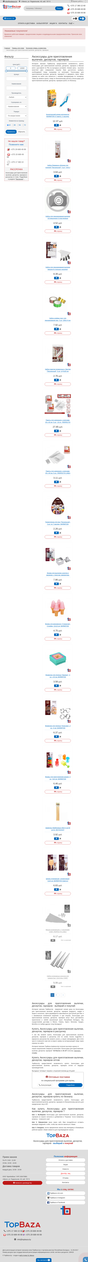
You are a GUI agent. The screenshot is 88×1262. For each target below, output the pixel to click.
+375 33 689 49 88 (76, 13)
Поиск (59, 8)
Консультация (45, 1085)
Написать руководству (22, 1183)
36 (14, 125)
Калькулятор (42, 23)
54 (19, 125)
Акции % (53, 23)
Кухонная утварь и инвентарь (36, 48)
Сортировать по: (16, 102)
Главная (7, 48)
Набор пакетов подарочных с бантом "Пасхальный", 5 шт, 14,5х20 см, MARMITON (58, 371)
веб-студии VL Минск (27, 1255)
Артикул (16, 74)
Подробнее (70, 1085)
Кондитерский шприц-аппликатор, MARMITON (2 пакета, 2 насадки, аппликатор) (57, 117)
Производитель (16, 93)
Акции (65, 1164)
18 (9, 125)
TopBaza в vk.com (55, 1193)
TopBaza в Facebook (56, 1202)
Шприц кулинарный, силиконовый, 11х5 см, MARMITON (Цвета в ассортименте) (58, 881)
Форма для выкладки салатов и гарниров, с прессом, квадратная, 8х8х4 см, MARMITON (57, 575)
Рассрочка (19, 179)
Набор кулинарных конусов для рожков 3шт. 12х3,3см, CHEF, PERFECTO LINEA (58, 978)
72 (24, 125)
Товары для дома (18, 48)
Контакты (63, 23)
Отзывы (66, 1178)
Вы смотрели (43, 1260)
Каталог (8, 18)
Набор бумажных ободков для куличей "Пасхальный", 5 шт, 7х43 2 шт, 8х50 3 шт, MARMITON (57, 167)
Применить (11, 132)
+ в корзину (58, 129)
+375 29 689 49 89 (76, 9)
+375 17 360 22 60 (76, 6)
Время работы (77, 1)
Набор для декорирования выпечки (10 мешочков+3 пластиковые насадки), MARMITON (58, 218)
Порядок (16, 111)
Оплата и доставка (26, 23)
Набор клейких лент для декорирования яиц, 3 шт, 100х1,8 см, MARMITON (58, 320)
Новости (65, 1169)
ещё (71, 23)
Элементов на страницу (16, 121)
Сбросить (21, 132)
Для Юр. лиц (65, 1173)
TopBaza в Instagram (56, 1198)
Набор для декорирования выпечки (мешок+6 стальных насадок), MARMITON (58, 269)
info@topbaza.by (10, 1)
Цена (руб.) (16, 64)
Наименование (16, 84)
